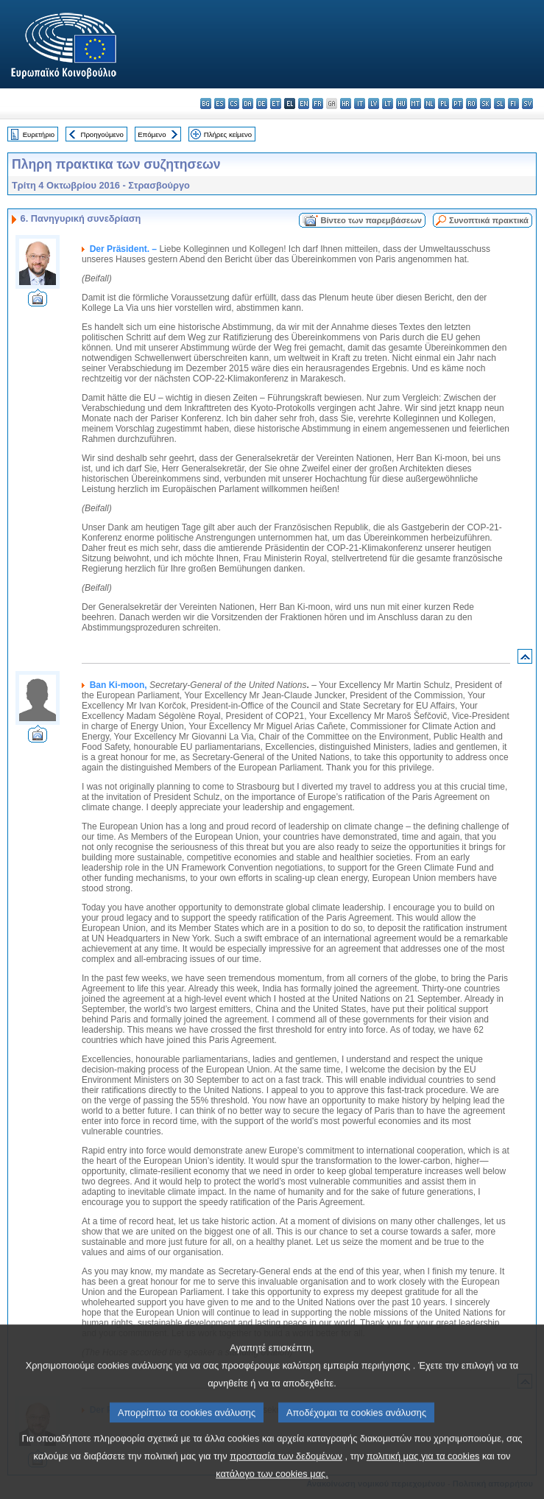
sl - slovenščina (499, 103)
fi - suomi (513, 103)
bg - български (205, 103)
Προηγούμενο (101, 134)
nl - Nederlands (429, 103)
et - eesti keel (275, 103)
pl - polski (443, 103)
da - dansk (247, 103)
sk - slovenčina (485, 103)
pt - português (457, 103)
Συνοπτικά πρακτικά (489, 220)
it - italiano (359, 103)
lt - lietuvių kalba (387, 103)
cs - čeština (233, 103)
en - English (303, 103)
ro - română (471, 103)
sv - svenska (527, 103)
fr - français (317, 103)
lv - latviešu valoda (373, 103)
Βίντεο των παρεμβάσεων (371, 220)
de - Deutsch (261, 103)
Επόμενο (152, 134)
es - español (219, 103)
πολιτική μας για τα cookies (423, 1477)
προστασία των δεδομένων (286, 1477)
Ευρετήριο (38, 134)
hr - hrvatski (345, 103)
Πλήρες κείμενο (228, 134)
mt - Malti (415, 103)
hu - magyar (401, 103)
